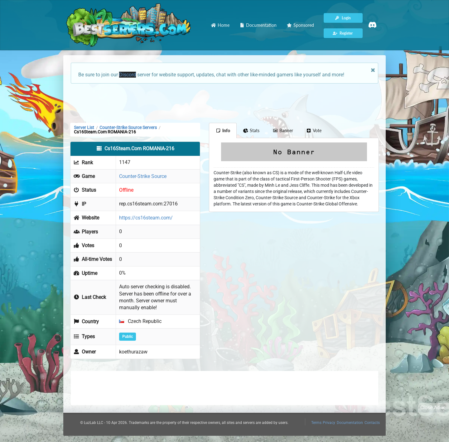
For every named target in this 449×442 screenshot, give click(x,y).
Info (222, 130)
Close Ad (433, 407)
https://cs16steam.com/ (146, 218)
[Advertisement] (224, 103)
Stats (251, 130)
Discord (127, 75)
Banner (283, 130)
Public (127, 336)
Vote (314, 130)
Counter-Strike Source (143, 176)
